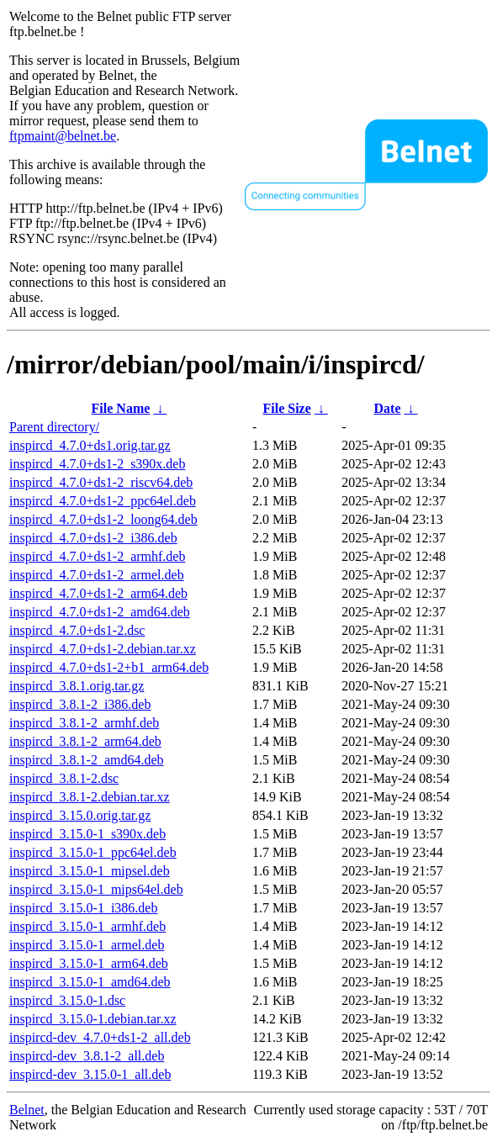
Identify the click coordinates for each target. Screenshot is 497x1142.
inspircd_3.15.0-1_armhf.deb (87, 926)
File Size (286, 408)
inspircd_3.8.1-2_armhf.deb (84, 723)
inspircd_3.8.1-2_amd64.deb (86, 760)
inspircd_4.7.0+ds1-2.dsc (77, 630)
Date (387, 408)
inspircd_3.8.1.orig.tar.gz (76, 686)
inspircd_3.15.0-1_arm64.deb (88, 963)
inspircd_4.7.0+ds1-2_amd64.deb (99, 612)
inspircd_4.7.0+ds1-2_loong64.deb (103, 519)
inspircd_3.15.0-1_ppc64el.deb (93, 852)
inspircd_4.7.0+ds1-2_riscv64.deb (101, 482)
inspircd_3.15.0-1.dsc (67, 1000)
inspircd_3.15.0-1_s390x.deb (87, 834)
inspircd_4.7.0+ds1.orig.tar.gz (90, 445)
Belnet (27, 1109)
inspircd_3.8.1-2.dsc (64, 778)
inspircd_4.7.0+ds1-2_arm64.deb (98, 593)
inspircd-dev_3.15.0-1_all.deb (90, 1074)
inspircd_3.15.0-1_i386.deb (83, 908)
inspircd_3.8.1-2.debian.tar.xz (89, 797)
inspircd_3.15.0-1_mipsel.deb (89, 871)
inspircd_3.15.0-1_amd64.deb (90, 982)
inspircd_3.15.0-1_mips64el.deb (96, 889)
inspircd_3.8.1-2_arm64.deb (85, 741)
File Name (121, 408)
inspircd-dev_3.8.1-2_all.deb (86, 1056)
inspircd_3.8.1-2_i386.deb (80, 704)
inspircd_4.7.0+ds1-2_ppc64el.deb (102, 501)
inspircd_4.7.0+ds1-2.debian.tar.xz (102, 649)
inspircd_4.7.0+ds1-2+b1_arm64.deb (109, 667)
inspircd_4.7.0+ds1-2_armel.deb (96, 575)
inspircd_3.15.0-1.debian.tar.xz (93, 1019)
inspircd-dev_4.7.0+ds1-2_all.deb (100, 1037)
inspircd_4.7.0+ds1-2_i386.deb (93, 538)
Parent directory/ (54, 427)
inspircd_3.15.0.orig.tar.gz (80, 815)
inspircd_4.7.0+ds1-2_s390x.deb (97, 464)
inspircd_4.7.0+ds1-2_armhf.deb (97, 556)
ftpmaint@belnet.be (62, 136)
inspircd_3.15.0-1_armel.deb (86, 945)
